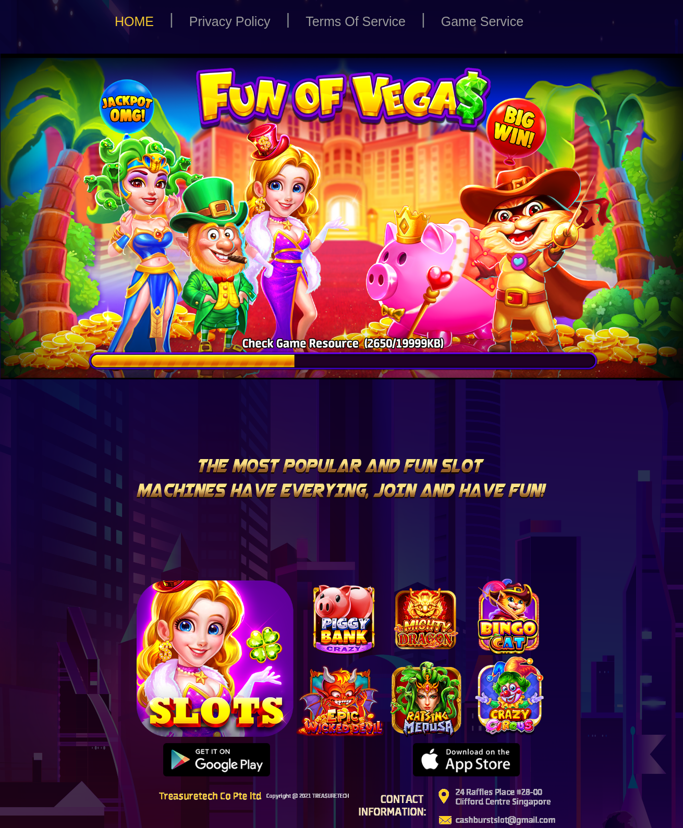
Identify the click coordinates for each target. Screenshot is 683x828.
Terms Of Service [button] (356, 21)
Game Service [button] (482, 21)
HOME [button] (134, 21)
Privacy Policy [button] (230, 21)
